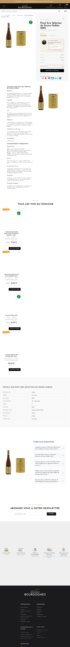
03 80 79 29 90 (63, 557)
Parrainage (22, 619)
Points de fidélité (23, 608)
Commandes (39, 631)
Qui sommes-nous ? (24, 617)
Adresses (38, 635)
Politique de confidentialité (25, 615)
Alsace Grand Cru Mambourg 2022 (11, 355)
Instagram (21, 645)
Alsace (14, 95)
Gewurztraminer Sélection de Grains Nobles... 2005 (11, 234)
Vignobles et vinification (41, 617)
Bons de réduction (40, 637)
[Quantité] (55, 66)
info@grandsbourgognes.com (25, 635)
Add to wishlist (63, 19)
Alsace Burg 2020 (11, 315)
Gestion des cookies (25, 621)
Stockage (38, 610)
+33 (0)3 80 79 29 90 (25, 637)
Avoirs (38, 633)
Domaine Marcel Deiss (48, 30)
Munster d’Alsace (12, 173)
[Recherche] (30, 11)
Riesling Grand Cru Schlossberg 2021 (11, 275)
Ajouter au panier (52, 70)
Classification (39, 608)
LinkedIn (24, 645)
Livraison (22, 610)
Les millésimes (39, 615)
